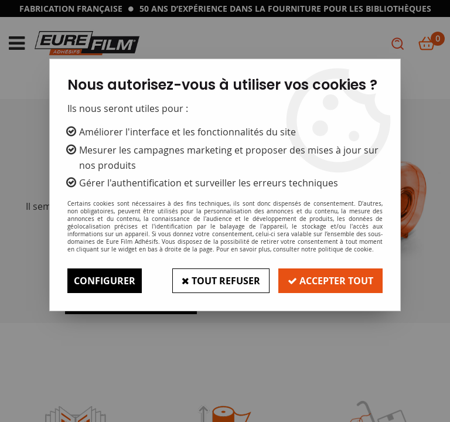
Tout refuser (221, 280)
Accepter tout (330, 280)
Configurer (104, 280)
